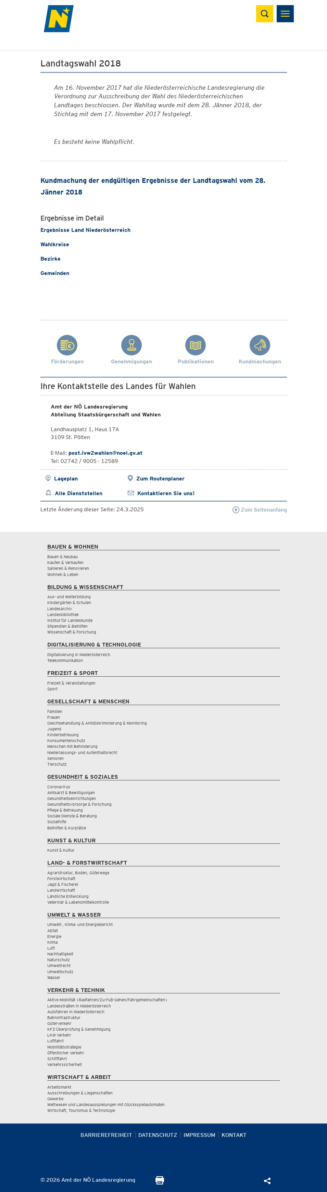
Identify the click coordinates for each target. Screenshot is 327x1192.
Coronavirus (58, 786)
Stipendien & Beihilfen (67, 626)
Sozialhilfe (56, 821)
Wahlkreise (54, 244)
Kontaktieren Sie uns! (165, 493)
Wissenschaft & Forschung (71, 632)
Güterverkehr (59, 1023)
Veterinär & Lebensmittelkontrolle (78, 902)
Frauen (53, 717)
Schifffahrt (57, 1058)
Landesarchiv (59, 608)
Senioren (55, 758)
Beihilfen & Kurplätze (66, 827)
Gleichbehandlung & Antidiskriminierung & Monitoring (97, 723)
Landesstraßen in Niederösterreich (79, 1005)
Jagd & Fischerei (62, 884)
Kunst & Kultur (61, 850)
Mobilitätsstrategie (64, 1047)
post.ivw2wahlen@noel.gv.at (105, 453)
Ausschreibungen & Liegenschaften (80, 1092)
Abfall (52, 930)
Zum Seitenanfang (259, 509)
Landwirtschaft (61, 890)
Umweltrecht (59, 965)
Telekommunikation (65, 660)
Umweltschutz (60, 971)
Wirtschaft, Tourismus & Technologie (81, 1110)
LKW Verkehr (59, 1035)
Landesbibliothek (63, 614)
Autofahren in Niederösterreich (75, 1011)
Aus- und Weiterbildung (69, 596)
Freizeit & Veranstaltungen (71, 683)
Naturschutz (58, 959)
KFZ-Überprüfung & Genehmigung (79, 1029)
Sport (52, 688)
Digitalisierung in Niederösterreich (78, 654)
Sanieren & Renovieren (68, 568)
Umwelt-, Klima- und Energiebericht (80, 924)
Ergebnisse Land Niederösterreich (86, 230)
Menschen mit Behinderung (72, 746)
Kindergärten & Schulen (69, 602)
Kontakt (234, 1135)
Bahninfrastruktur (63, 1017)
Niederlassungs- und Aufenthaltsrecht (82, 752)
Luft (51, 948)
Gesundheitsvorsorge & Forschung (79, 804)
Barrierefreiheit (106, 1135)
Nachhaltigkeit (60, 953)
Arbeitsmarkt (59, 1087)
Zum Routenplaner (160, 478)
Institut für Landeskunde (69, 620)
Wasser (53, 977)
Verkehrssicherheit (64, 1064)
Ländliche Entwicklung (68, 896)
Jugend (54, 728)
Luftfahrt (55, 1040)
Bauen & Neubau (62, 556)
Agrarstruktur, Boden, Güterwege (78, 872)
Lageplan (66, 478)
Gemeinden (54, 273)
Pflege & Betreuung (65, 810)
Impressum (199, 1135)
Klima (52, 942)
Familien (54, 711)
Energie (54, 936)
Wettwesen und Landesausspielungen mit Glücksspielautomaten (106, 1104)
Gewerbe (55, 1098)
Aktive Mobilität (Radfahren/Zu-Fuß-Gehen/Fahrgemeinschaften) (107, 999)
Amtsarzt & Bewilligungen (71, 792)
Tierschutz (57, 764)
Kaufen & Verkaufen (65, 562)
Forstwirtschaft (61, 878)
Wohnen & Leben (62, 574)
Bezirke (50, 258)
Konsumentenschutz (66, 740)
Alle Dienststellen (78, 493)
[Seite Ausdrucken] (160, 1182)
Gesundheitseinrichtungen (71, 798)
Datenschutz (157, 1135)
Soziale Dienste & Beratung (72, 815)
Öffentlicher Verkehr (65, 1052)
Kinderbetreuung (63, 734)
